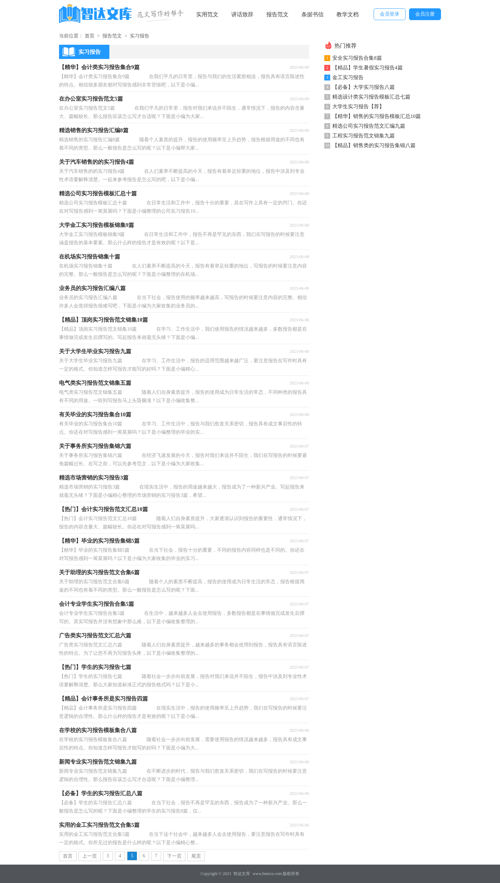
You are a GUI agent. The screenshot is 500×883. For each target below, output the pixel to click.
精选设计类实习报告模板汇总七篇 (371, 97)
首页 (89, 36)
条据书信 (312, 14)
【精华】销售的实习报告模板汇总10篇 (376, 116)
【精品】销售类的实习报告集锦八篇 (374, 145)
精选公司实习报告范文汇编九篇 (368, 126)
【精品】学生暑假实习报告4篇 (367, 67)
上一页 (89, 856)
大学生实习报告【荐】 (358, 106)
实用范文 (207, 14)
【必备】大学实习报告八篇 (363, 87)
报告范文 (277, 14)
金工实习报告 (348, 77)
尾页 (196, 856)
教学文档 (347, 14)
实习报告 (139, 36)
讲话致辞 (242, 14)
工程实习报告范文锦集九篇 (363, 135)
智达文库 (241, 873)
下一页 (174, 856)
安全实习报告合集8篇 (357, 58)
